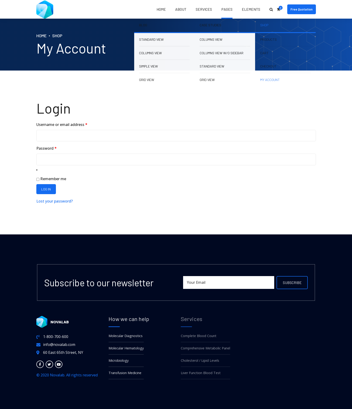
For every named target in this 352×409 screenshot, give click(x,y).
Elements (251, 9)
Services (204, 9)
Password (54, 148)
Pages (226, 9)
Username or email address (69, 124)
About (180, 9)
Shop (57, 35)
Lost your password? (54, 201)
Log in (46, 189)
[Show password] (36, 169)
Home (161, 9)
